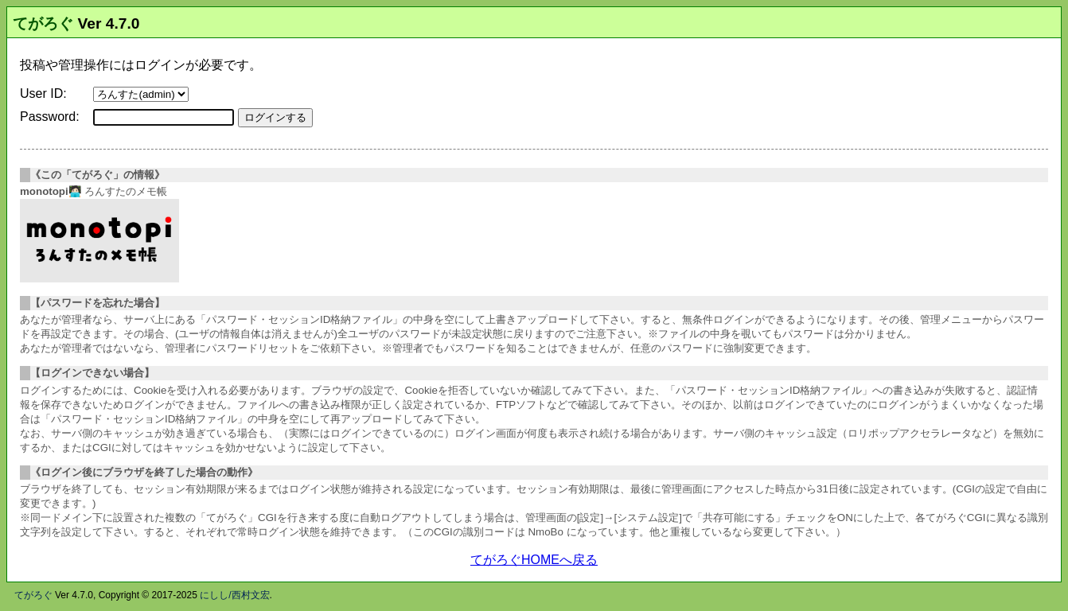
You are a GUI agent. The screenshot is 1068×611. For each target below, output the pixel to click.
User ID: (43, 93)
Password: (50, 116)
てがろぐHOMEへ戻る (534, 559)
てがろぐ (43, 23)
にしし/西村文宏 (234, 595)
